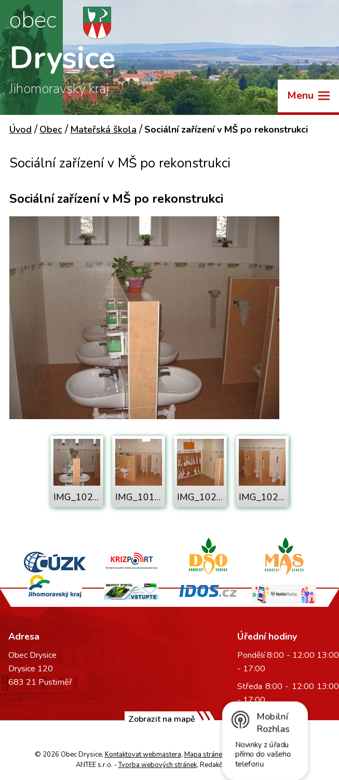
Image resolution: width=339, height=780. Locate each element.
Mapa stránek (204, 754)
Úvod (20, 129)
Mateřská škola (103, 129)
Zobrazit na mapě (161, 719)
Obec (50, 129)
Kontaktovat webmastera (143, 754)
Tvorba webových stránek (157, 765)
